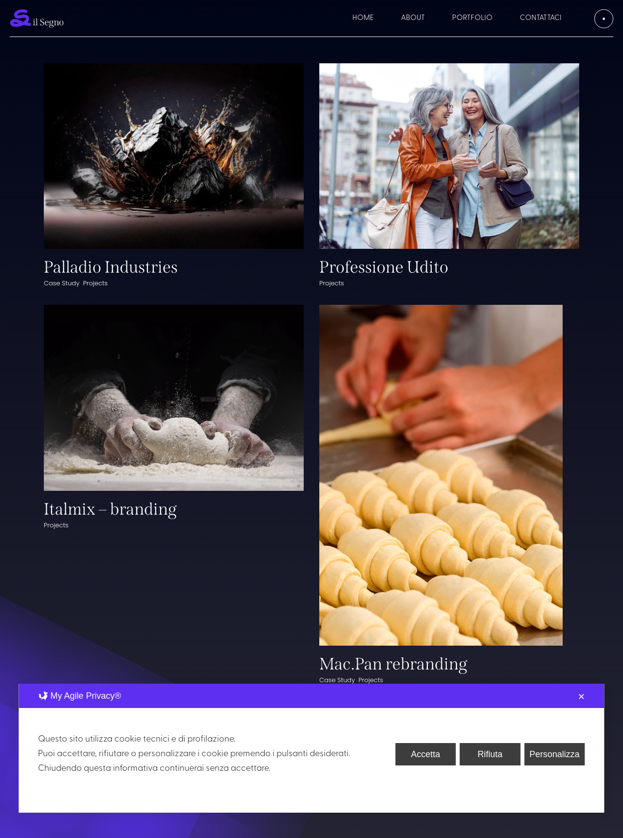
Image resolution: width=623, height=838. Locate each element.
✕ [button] (581, 697)
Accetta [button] (425, 754)
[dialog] (311, 748)
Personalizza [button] (555, 754)
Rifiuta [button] (489, 754)
